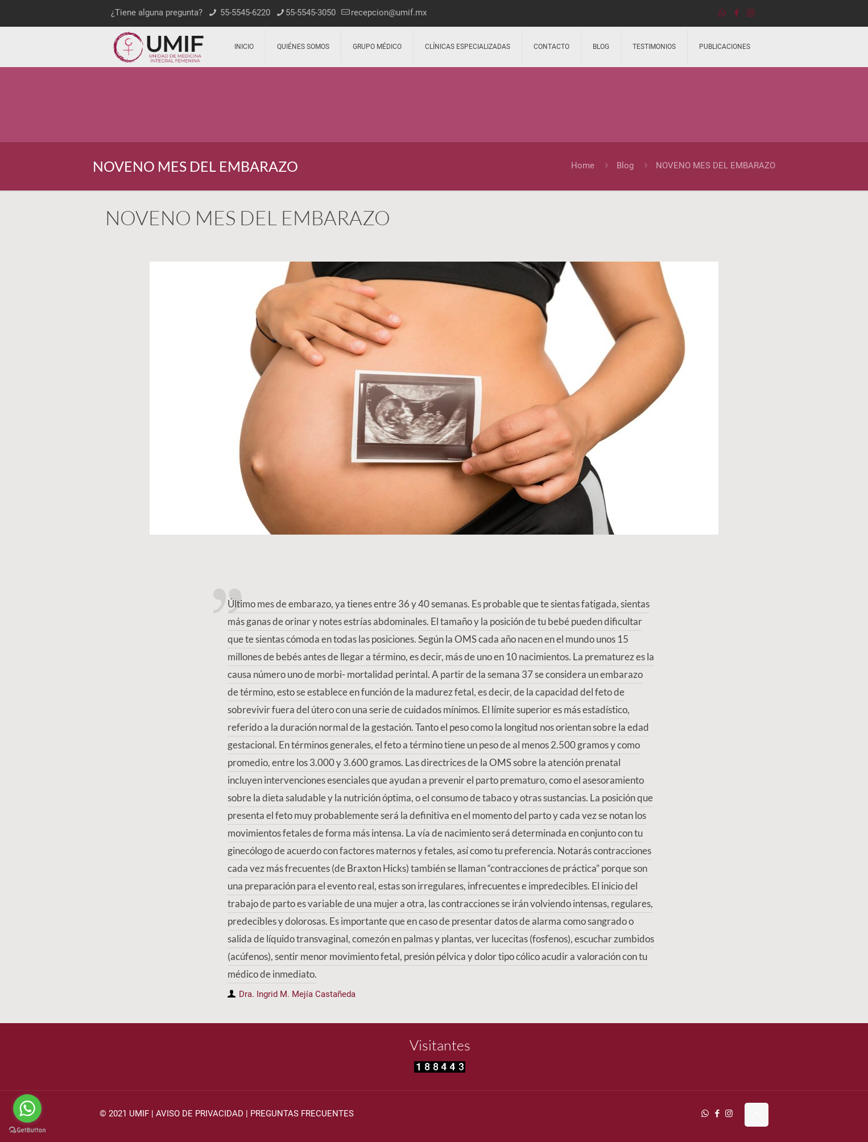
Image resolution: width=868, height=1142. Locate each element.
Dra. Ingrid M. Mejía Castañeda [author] (297, 994)
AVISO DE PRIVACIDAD (199, 1113)
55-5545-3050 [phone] (311, 12)
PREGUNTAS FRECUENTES (302, 1113)
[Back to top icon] (756, 1115)
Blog (625, 165)
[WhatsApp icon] (722, 13)
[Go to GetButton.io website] (27, 1130)
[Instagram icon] (750, 13)
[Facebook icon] (736, 13)
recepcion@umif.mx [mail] (389, 12)
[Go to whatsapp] (27, 1108)
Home (582, 165)
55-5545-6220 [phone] (244, 12)
